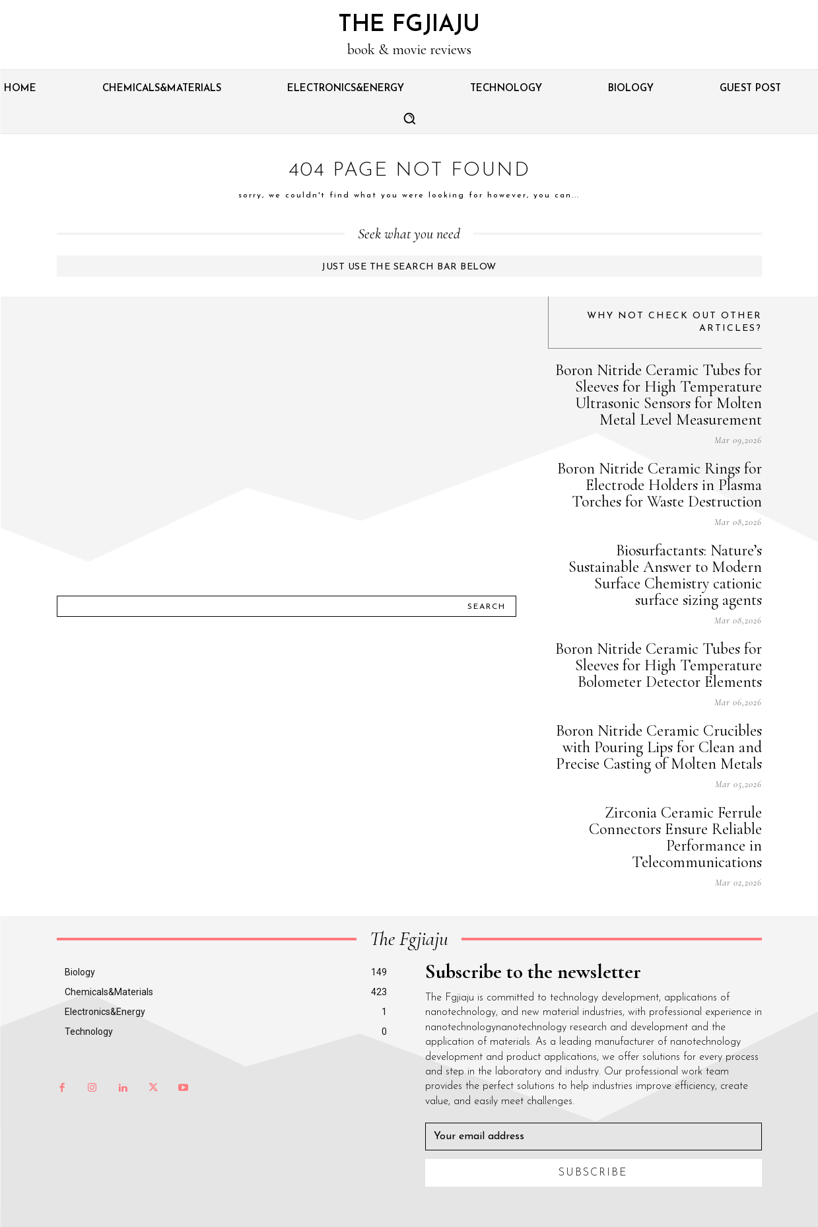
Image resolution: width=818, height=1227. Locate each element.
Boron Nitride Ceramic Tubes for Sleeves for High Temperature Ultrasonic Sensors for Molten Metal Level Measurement (658, 395)
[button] (409, 118)
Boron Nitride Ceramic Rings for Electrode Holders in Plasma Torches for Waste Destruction (659, 485)
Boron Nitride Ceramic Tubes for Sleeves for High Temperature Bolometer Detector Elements (658, 665)
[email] (593, 1136)
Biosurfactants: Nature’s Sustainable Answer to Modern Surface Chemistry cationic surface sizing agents (665, 575)
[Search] (486, 606)
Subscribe (593, 1173)
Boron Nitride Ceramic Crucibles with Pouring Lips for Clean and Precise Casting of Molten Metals (659, 747)
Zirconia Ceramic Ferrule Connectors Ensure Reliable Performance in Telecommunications (675, 837)
